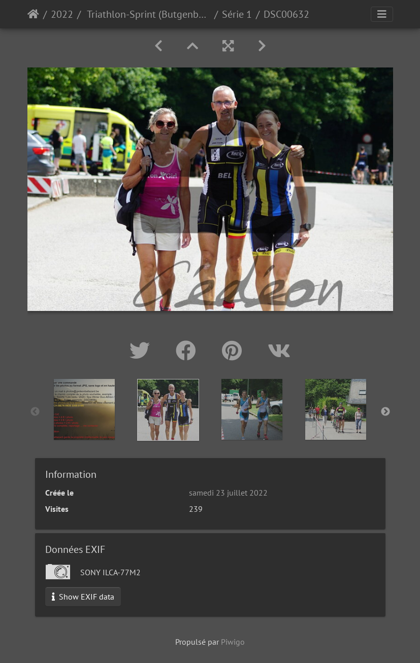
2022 (62, 14)
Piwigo (233, 642)
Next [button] (385, 412)
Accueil (33, 14)
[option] (84, 409)
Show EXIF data (83, 596)
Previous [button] (35, 412)
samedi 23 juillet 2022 (228, 492)
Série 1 (237, 14)
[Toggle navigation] (382, 14)
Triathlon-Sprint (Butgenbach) (147, 14)
